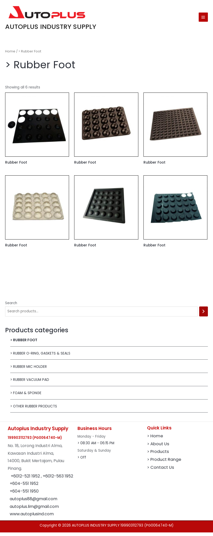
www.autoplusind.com (32, 517)
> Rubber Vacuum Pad (29, 383)
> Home (155, 439)
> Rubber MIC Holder (28, 370)
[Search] (203, 315)
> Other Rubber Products (33, 409)
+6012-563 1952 (58, 479)
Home (10, 54)
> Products (158, 455)
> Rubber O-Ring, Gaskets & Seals (40, 356)
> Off (81, 460)
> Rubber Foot (23, 343)
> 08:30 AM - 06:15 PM (95, 446)
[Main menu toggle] (203, 19)
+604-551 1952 (24, 487)
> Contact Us (160, 471)
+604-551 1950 (24, 494)
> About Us (158, 447)
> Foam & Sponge (25, 396)
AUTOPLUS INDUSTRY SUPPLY (61, 29)
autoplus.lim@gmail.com (34, 510)
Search (11, 306)
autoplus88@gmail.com (33, 502)
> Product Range (164, 463)
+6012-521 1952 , (27, 479)
